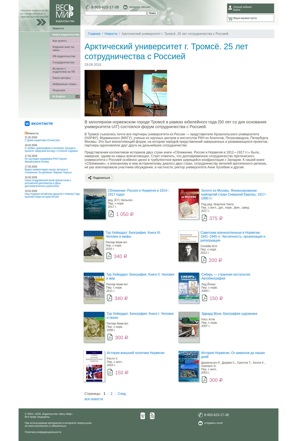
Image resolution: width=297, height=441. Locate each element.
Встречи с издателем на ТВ (64, 70)
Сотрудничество (63, 62)
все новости (94, 399)
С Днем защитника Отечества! (42, 140)
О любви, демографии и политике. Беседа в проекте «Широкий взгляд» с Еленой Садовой (51, 149)
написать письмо (139, 7)
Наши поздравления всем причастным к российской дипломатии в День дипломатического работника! (48, 183)
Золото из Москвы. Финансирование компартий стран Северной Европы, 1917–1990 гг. (233, 194)
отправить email (213, 423)
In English (59, 96)
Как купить (60, 40)
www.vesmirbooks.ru (39, 425)
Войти (236, 9)
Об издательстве (64, 56)
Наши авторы (62, 77)
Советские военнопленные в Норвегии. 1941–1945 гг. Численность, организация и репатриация (232, 236)
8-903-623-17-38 (105, 7)
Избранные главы (65, 84)
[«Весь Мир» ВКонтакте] (39, 123)
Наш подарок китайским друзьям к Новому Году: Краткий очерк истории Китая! (52, 195)
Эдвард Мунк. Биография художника (229, 313)
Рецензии (59, 90)
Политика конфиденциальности (43, 432)
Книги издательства (66, 34)
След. (122, 393)
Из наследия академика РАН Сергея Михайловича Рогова (46, 160)
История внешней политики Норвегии (135, 353)
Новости (58, 28)
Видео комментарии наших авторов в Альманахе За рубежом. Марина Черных (48, 171)
